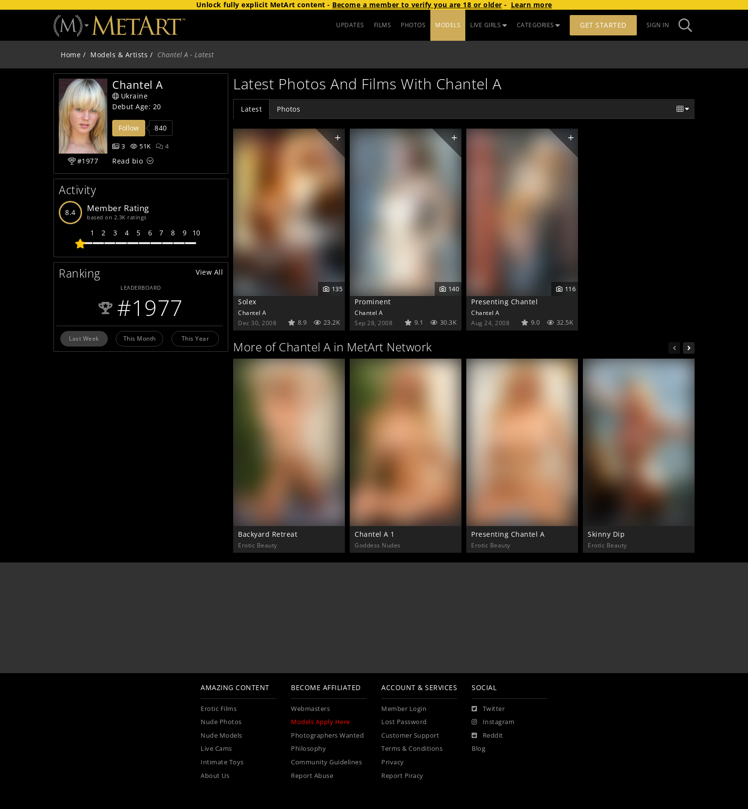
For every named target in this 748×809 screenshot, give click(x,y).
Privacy (392, 762)
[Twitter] (488, 709)
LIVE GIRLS (488, 25)
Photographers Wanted (327, 735)
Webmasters (310, 709)
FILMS (382, 25)
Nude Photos (221, 722)
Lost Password (404, 722)
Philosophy (308, 748)
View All (209, 272)
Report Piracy (402, 776)
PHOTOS (413, 25)
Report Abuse (312, 776)
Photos (288, 109)
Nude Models (221, 735)
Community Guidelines (326, 762)
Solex (247, 301)
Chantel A (252, 312)
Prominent (373, 301)
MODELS (447, 25)
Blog (478, 748)
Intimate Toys (222, 762)
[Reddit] (487, 735)
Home (71, 54)
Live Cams (216, 748)
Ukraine (130, 95)
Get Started (603, 25)
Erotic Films (219, 709)
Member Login (403, 709)
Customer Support (410, 735)
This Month (139, 338)
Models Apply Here (320, 722)
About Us (215, 776)
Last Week (84, 338)
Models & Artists (119, 54)
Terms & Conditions (411, 748)
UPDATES (350, 25)
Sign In (657, 25)
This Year (195, 338)
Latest (251, 109)
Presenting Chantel (504, 301)
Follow (129, 127)
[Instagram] (493, 722)
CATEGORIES (539, 25)
